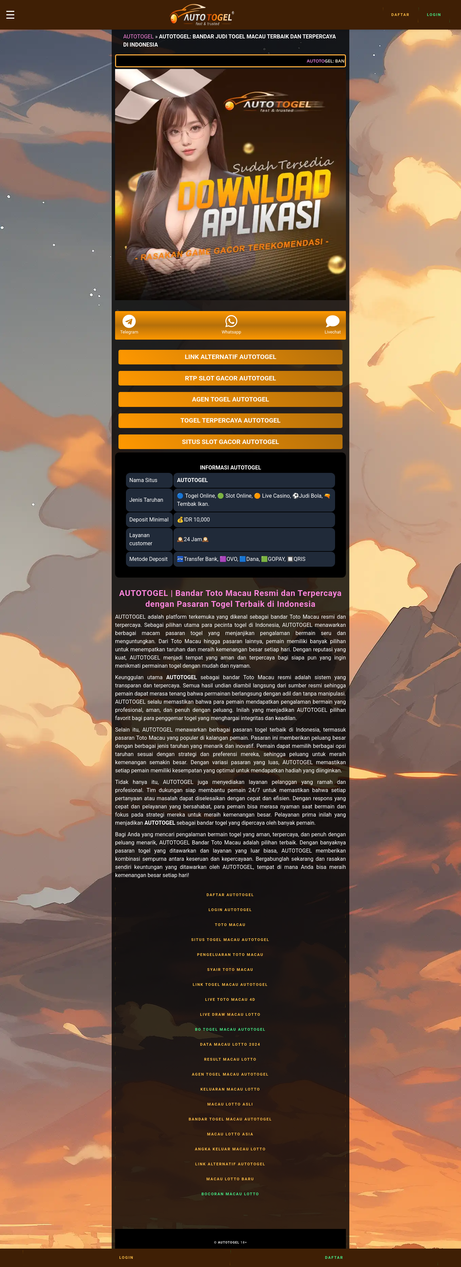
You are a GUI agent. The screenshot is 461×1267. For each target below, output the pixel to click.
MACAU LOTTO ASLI (230, 1104)
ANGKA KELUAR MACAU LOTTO (230, 1149)
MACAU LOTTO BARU (230, 1179)
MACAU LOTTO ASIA (230, 1134)
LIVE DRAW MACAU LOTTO (230, 1014)
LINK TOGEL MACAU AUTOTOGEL (230, 984)
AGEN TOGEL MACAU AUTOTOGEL (230, 1074)
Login (434, 14)
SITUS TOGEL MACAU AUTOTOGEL (230, 939)
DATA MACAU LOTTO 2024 (230, 1044)
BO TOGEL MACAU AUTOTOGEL (230, 1029)
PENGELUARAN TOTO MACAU (230, 954)
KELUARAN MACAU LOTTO (230, 1089)
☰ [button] (10, 14)
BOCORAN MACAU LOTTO (230, 1194)
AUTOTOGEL (138, 36)
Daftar (400, 14)
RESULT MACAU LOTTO (230, 1059)
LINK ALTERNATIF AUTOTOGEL (230, 1164)
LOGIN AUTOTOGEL (230, 910)
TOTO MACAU (230, 925)
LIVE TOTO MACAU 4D (230, 999)
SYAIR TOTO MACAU (230, 969)
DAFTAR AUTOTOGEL (230, 895)
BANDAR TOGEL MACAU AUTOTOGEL (230, 1119)
